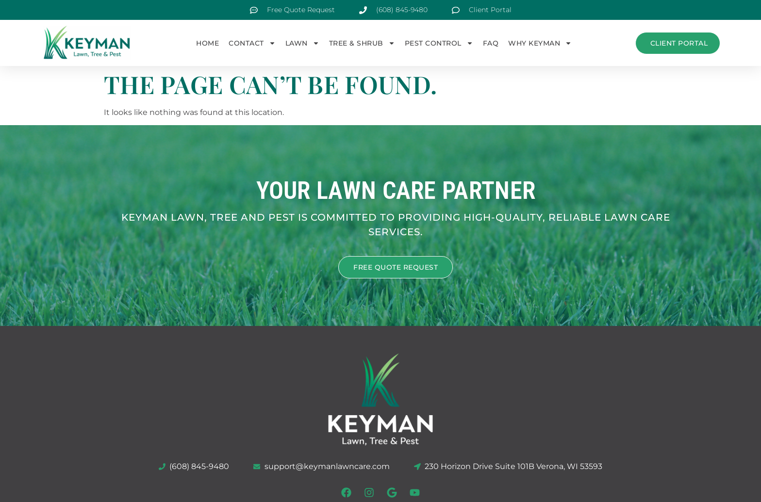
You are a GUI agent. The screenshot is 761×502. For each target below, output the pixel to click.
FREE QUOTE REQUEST (395, 266)
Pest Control (439, 43)
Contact (252, 43)
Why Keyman (540, 43)
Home (207, 43)
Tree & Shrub (362, 43)
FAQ (491, 43)
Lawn (302, 43)
